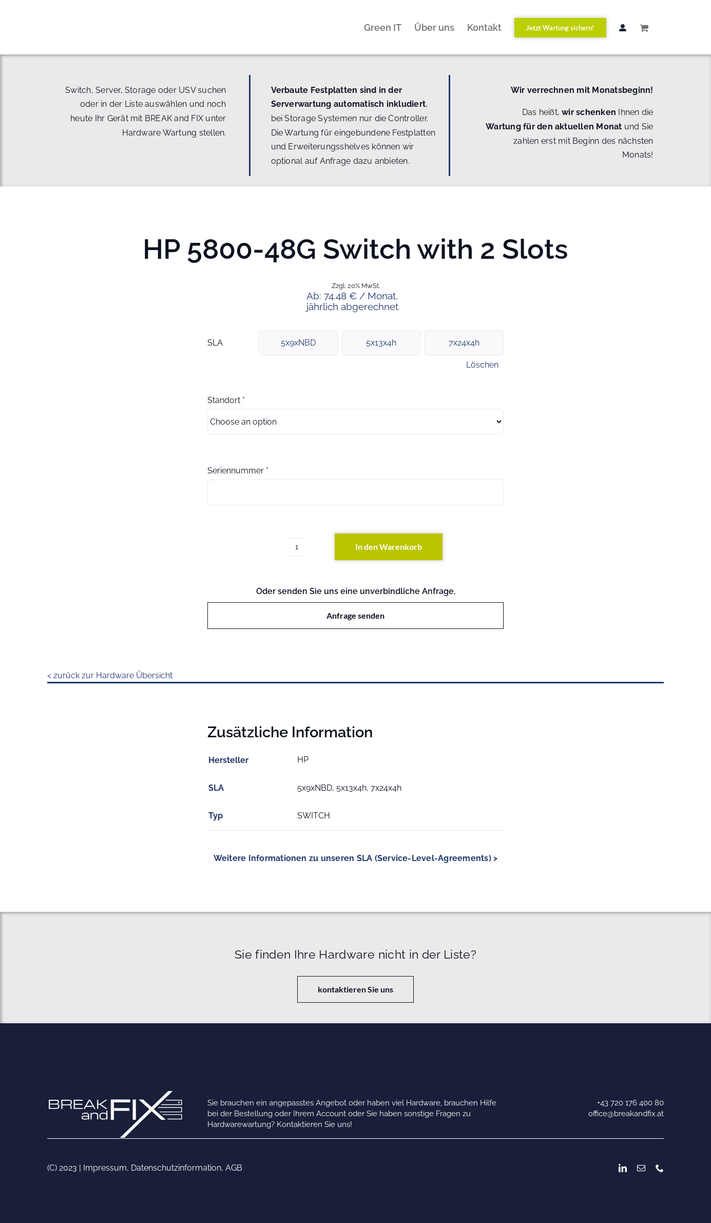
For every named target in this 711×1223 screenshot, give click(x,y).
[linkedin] (623, 1168)
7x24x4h (464, 343)
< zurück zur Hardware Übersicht (109, 675)
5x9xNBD (298, 343)
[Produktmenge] (296, 547)
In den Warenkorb (388, 546)
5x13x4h (381, 343)
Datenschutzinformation (176, 1168)
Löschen (482, 365)
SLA (215, 343)
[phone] (660, 1168)
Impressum (105, 1168)
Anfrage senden (355, 615)
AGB (233, 1168)
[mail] (641, 1168)
